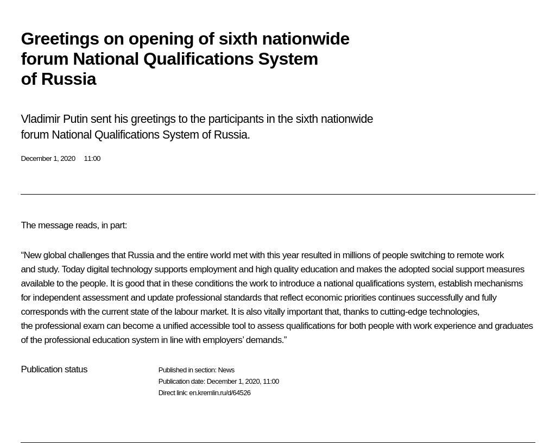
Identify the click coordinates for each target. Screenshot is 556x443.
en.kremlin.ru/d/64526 (219, 393)
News (226, 370)
